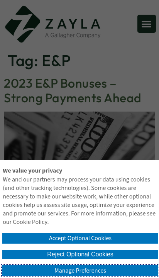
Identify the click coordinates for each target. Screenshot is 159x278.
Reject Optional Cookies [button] (80, 254)
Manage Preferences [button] (80, 270)
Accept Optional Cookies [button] (80, 238)
